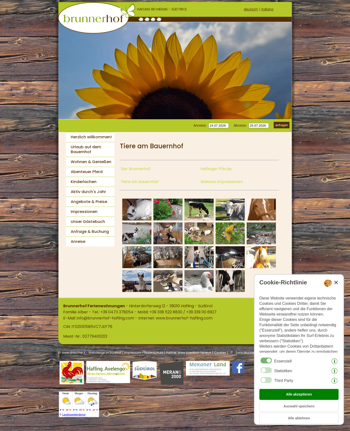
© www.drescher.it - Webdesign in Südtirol (89, 353)
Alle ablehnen (299, 418)
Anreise (78, 241)
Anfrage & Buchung (90, 231)
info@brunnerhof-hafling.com (105, 318)
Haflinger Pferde (216, 169)
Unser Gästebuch (88, 221)
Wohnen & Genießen (91, 162)
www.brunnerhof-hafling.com (184, 318)
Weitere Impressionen (222, 182)
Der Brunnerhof (135, 169)
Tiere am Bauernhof (140, 182)
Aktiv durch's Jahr (88, 191)
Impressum (132, 353)
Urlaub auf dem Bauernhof (86, 149)
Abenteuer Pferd (87, 172)
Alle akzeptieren (299, 394)
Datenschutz (153, 353)
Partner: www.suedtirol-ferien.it (188, 353)
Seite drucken (245, 353)
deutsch (251, 9)
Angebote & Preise (89, 201)
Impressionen (84, 211)
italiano (267, 9)
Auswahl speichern (299, 406)
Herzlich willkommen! (91, 137)
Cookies (220, 353)
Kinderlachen (83, 182)
